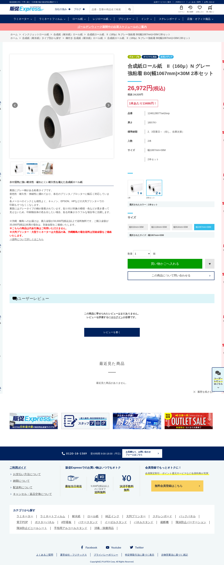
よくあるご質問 (194, 2)
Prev (15, 105)
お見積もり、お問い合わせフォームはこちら (138, 453)
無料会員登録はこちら (168, 485)
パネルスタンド (143, 522)
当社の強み (61, 9)
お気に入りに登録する (209, 264)
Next (108, 105)
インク (145, 18)
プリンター (124, 18)
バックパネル (187, 516)
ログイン (118, 317)
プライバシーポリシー (106, 554)
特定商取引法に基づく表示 (139, 554)
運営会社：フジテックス (73, 554)
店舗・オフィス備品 (198, 18)
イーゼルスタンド (116, 522)
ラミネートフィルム (51, 18)
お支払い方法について (27, 474)
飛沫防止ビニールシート (31, 528)
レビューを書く (112, 332)
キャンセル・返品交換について (32, 494)
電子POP (22, 522)
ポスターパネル (44, 522)
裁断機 (164, 522)
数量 (130, 253)
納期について (21, 480)
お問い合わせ (209, 2)
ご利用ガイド (180, 2)
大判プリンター (136, 516)
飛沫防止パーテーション (191, 522)
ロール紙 (77, 18)
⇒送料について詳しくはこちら (27, 239)
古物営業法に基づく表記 (174, 554)
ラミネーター (21, 18)
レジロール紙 (100, 18)
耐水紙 (76, 516)
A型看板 (66, 522)
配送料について (22, 487)
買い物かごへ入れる (165, 263)
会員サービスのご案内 (162, 2)
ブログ (77, 9)
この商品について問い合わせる (171, 275)
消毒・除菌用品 (104, 528)
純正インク (112, 516)
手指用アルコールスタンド (70, 528)
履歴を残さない (205, 391)
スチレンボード (168, 18)
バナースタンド (88, 522)
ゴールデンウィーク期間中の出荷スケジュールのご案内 (112, 26)
